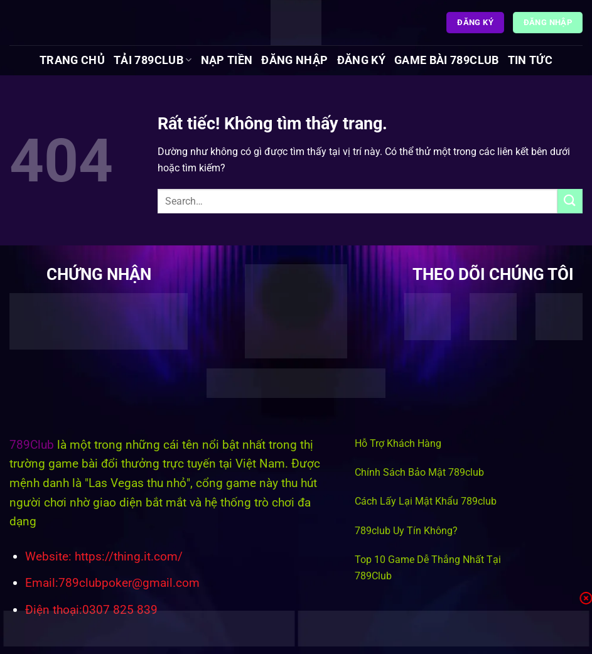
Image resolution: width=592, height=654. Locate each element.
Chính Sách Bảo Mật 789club (419, 472)
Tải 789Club (152, 60)
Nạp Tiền (227, 60)
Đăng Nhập (294, 60)
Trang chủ (72, 60)
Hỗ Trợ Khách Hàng (398, 443)
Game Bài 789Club (446, 60)
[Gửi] (570, 201)
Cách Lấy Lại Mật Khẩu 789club (426, 501)
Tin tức (530, 60)
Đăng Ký (361, 60)
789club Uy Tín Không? (406, 531)
